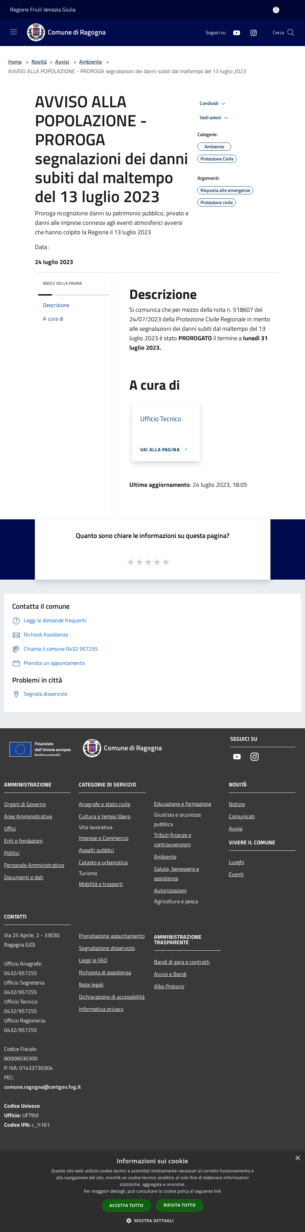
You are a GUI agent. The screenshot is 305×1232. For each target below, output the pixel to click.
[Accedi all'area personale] (276, 10)
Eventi (236, 874)
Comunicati (242, 816)
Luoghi (236, 862)
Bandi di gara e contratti (182, 962)
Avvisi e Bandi (170, 974)
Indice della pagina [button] (62, 283)
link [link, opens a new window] (217, 1191)
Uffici (10, 828)
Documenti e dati (23, 877)
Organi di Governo (25, 804)
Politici (12, 853)
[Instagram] (251, 32)
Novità (39, 62)
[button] (152, 1220)
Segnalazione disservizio (107, 948)
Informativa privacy (101, 1009)
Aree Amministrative (28, 816)
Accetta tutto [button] (126, 1205)
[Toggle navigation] (13, 32)
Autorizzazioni (170, 890)
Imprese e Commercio (103, 838)
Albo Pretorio (169, 986)
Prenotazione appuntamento (112, 936)
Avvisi (62, 62)
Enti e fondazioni (23, 841)
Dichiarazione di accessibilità (112, 997)
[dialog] (152, 1191)
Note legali (91, 984)
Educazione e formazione (182, 804)
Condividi (213, 104)
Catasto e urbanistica (103, 862)
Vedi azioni (215, 118)
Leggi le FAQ (93, 960)
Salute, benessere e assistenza (176, 873)
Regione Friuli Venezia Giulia (42, 9)
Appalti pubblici (96, 850)
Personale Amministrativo (34, 865)
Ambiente (90, 62)
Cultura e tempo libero (104, 816)
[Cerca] (291, 32)
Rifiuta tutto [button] (180, 1205)
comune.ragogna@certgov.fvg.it (42, 1087)
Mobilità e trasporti (101, 884)
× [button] (297, 1158)
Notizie (237, 804)
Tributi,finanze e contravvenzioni (172, 839)
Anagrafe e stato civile (104, 804)
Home (15, 62)
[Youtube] (234, 32)
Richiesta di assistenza (105, 972)
